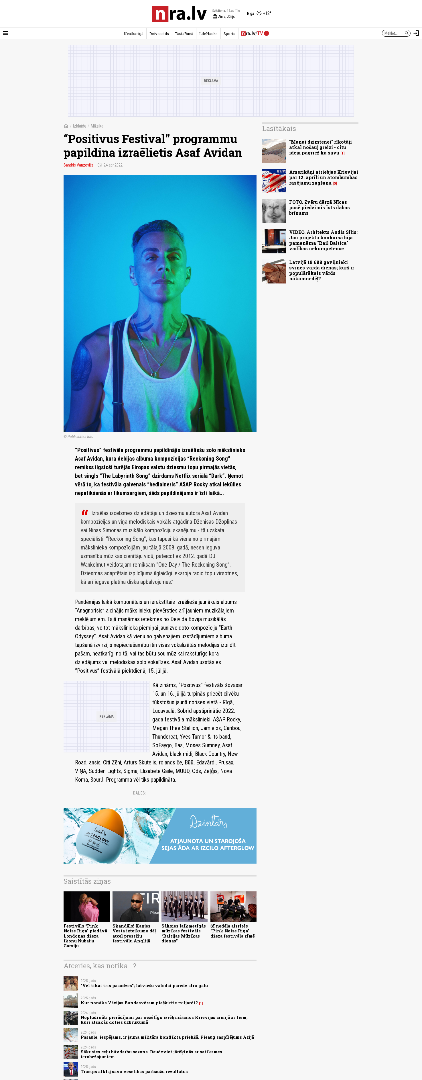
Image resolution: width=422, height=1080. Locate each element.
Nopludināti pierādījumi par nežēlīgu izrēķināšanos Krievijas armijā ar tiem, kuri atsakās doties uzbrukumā (164, 1020)
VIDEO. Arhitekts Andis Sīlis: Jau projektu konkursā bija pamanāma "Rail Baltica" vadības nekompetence (323, 240)
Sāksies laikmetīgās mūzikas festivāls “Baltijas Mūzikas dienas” (183, 933)
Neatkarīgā (133, 33)
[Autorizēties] (416, 33)
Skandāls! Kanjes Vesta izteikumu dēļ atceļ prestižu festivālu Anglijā (134, 933)
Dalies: (139, 793)
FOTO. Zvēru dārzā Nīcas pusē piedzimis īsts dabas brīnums (319, 207)
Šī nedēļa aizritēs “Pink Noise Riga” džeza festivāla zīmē (232, 931)
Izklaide (79, 126)
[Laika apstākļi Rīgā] (259, 14)
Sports (229, 33)
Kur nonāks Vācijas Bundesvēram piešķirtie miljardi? (139, 1002)
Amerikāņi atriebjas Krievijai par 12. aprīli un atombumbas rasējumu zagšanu (323, 177)
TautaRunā (184, 33)
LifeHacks (208, 33)
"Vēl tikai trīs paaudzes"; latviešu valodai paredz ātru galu (144, 985)
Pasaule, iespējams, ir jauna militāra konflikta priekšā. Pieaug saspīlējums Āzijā (167, 1037)
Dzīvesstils (159, 33)
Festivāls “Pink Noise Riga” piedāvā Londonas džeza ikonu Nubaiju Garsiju (85, 935)
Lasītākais (279, 128)
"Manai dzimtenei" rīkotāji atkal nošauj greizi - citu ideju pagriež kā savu (320, 147)
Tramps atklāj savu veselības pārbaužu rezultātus (134, 1071)
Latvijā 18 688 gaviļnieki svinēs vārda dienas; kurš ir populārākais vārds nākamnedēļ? (321, 270)
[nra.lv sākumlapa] (179, 14)
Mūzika (96, 126)
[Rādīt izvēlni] (5, 33)
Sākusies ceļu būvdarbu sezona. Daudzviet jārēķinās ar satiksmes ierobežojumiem (151, 1054)
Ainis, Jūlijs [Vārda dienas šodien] (223, 16)
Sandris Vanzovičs (79, 165)
